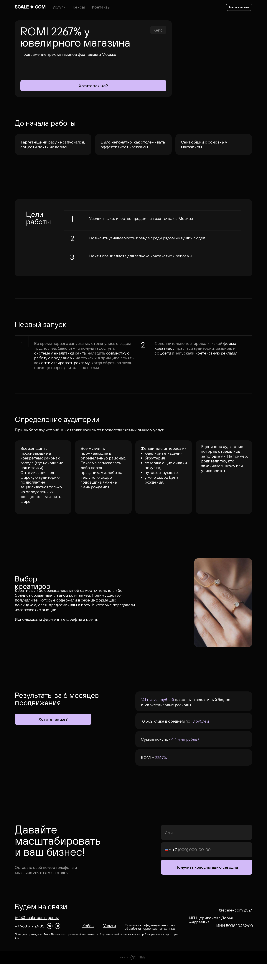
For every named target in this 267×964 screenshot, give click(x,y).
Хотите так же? (93, 85)
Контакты (101, 7)
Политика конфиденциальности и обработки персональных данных (150, 926)
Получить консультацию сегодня (206, 867)
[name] (206, 832)
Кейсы (79, 7)
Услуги (59, 7)
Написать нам (239, 7)
